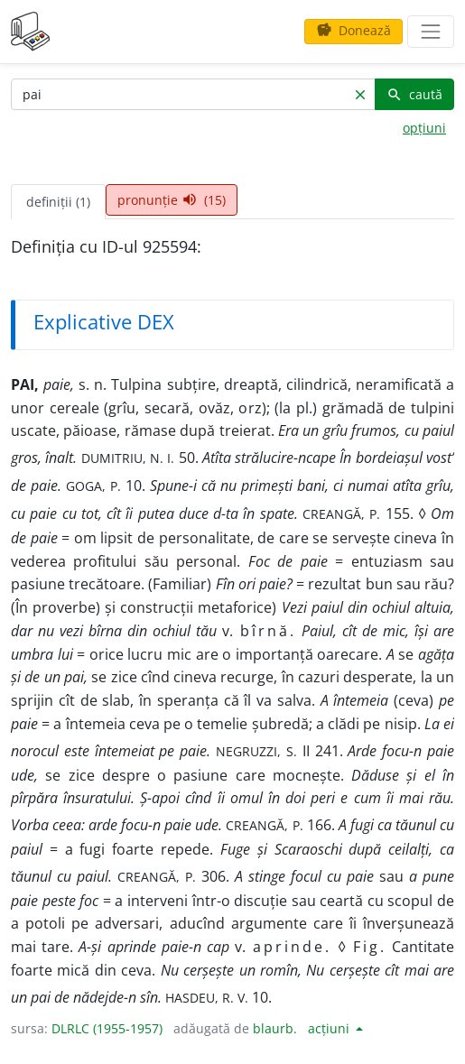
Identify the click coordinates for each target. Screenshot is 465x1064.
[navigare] (430, 31)
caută (414, 94)
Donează (353, 30)
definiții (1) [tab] (58, 201)
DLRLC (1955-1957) (107, 1028)
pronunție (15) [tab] (171, 199)
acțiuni (330, 1028)
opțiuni (424, 127)
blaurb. (275, 1028)
